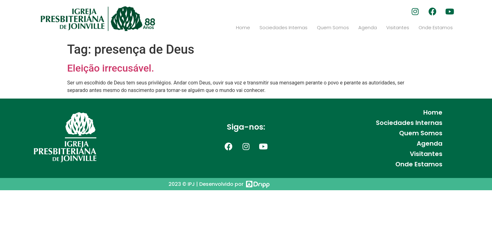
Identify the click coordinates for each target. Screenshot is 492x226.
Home (243, 27)
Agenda (367, 27)
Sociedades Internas (283, 27)
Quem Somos (333, 27)
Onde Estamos (436, 27)
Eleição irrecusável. (110, 68)
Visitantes (397, 27)
